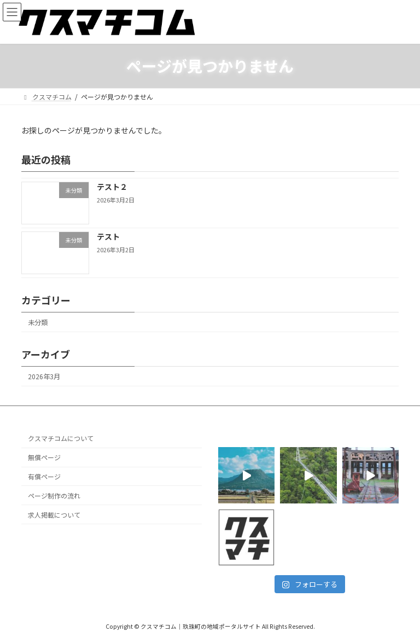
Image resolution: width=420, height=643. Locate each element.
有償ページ (44, 476)
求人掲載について (54, 514)
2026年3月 (44, 376)
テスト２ (112, 186)
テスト (108, 236)
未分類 (38, 322)
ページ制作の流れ (54, 495)
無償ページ (44, 457)
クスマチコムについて (61, 438)
